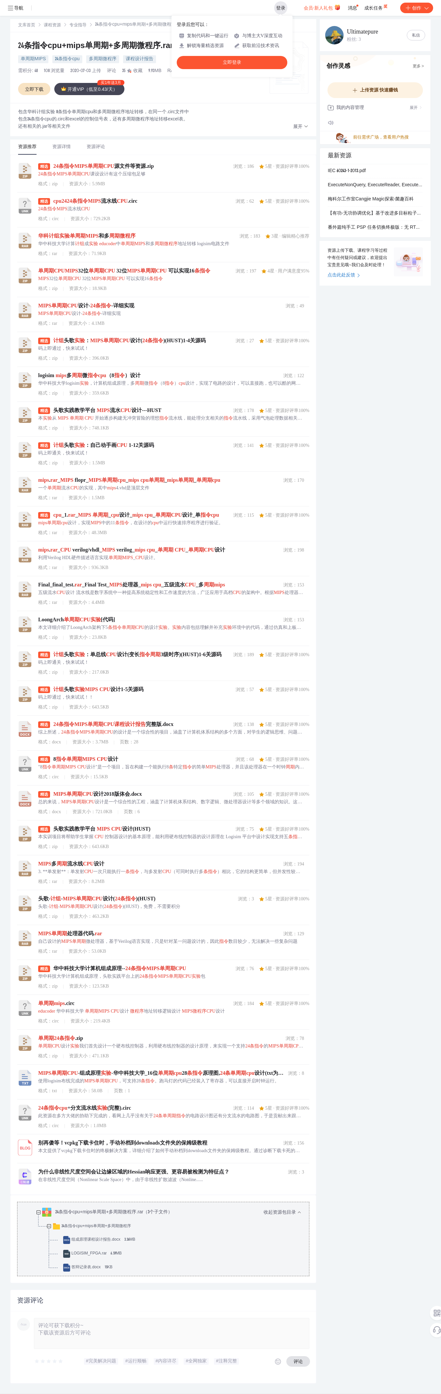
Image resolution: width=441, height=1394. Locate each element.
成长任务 (376, 7)
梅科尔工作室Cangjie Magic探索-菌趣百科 (371, 199)
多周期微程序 (103, 59)
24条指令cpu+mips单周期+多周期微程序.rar (95, 46)
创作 (416, 8)
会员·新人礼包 (322, 7)
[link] (26, 25)
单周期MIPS (33, 59)
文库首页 (26, 25)
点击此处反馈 (343, 275)
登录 (280, 8)
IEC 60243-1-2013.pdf (347, 171)
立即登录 (232, 62)
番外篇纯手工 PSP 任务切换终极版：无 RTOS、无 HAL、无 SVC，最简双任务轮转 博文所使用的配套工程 (375, 227)
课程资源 (52, 25)
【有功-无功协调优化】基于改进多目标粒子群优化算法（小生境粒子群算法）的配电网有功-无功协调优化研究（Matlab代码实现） (375, 213)
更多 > (418, 66)
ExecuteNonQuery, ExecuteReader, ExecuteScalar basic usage (375, 185)
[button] (300, 127)
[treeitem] (168, 1240)
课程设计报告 (139, 59)
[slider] (49, 1361)
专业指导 (78, 25)
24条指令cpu (67, 59)
